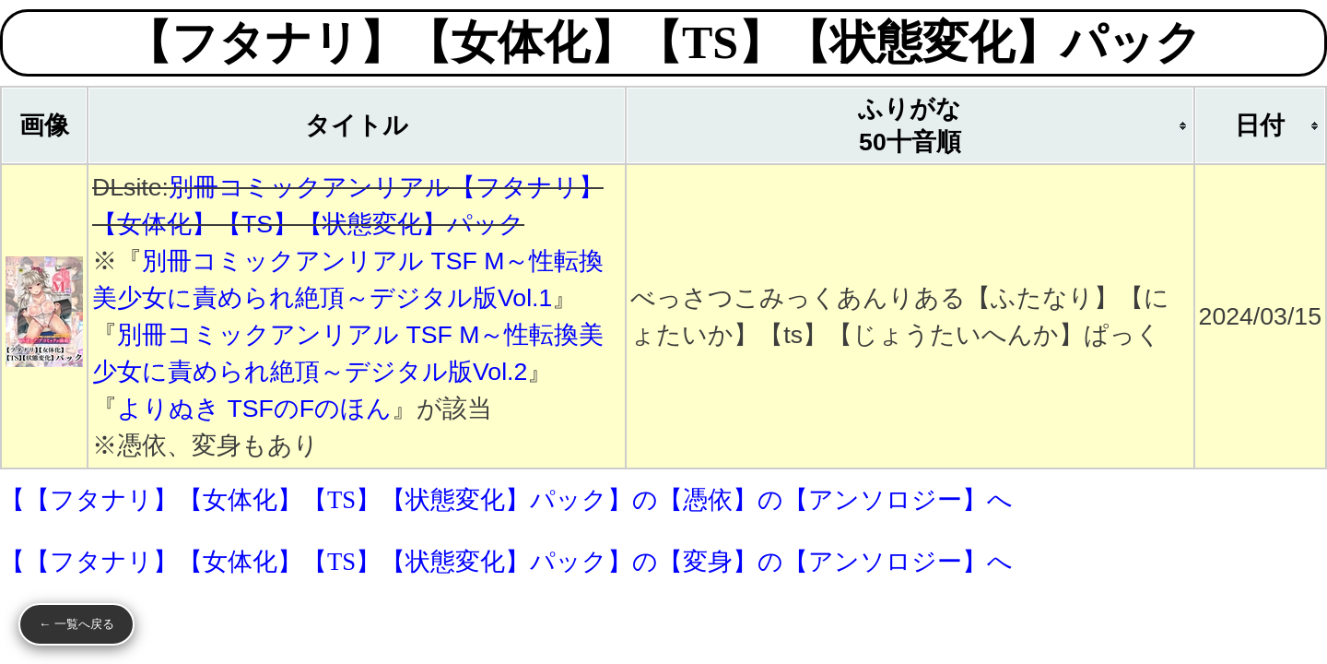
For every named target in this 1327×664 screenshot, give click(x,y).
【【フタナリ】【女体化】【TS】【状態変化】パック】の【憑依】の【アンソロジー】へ (506, 500)
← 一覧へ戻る (76, 624)
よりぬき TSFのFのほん (254, 408)
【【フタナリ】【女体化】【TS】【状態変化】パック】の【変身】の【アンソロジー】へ (506, 561)
